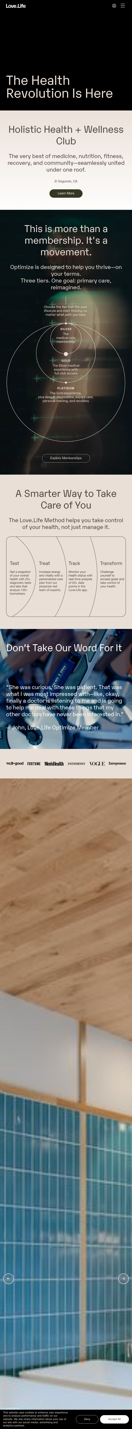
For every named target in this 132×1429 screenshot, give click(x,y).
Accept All (114, 1419)
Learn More (66, 193)
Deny (87, 1419)
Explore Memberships (66, 458)
